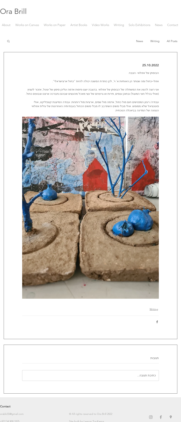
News (139, 41)
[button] (8, 41)
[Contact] (13, 406)
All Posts (172, 41)
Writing (154, 41)
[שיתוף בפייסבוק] (157, 322)
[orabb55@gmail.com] (13, 414)
